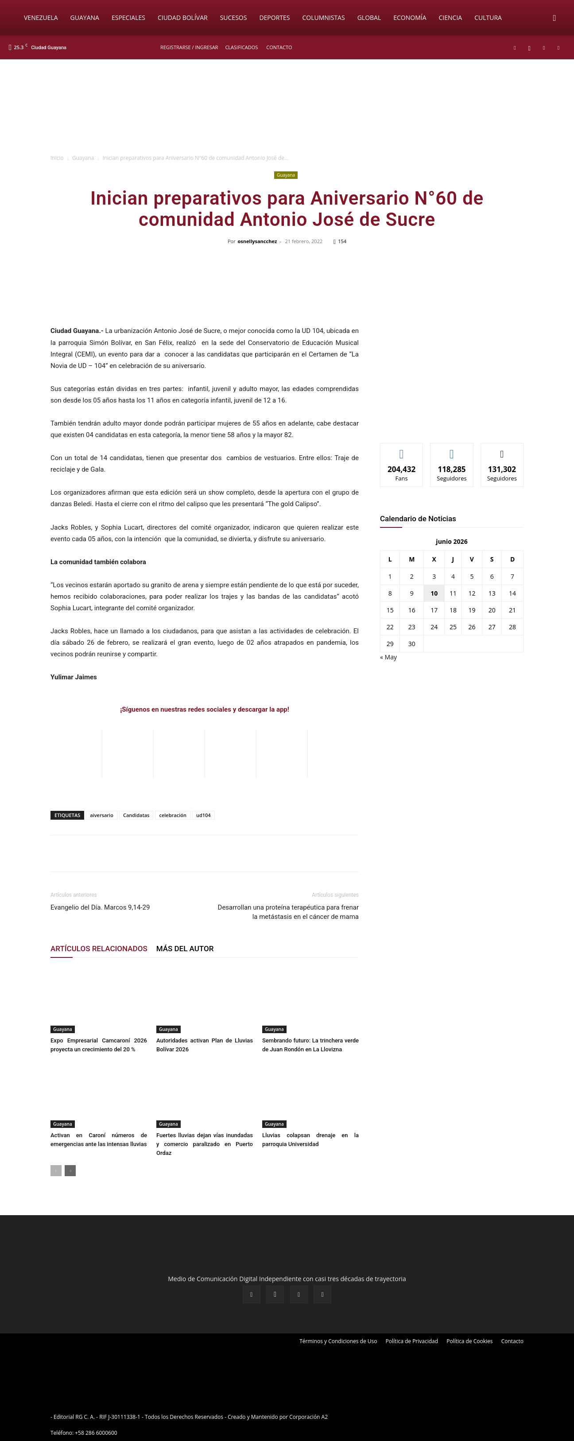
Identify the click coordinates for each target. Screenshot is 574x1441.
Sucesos (233, 17)
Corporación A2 (308, 1417)
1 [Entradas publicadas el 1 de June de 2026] (390, 576)
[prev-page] (56, 1170)
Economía (409, 17)
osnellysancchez (257, 241)
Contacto (279, 47)
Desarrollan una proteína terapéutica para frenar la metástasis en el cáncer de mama (288, 912)
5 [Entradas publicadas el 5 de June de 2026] (471, 576)
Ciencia (450, 17)
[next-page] (70, 1170)
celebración (172, 815)
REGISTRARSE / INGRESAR (189, 47)
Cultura (488, 17)
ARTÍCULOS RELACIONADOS (98, 948)
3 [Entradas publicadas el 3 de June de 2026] (434, 576)
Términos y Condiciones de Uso (338, 1341)
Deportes (274, 17)
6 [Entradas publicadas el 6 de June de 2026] (492, 576)
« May (388, 657)
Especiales (128, 17)
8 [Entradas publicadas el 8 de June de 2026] (390, 593)
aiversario (101, 815)
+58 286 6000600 (96, 1433)
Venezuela (41, 17)
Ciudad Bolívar (183, 17)
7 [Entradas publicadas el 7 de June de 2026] (512, 576)
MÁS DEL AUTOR (185, 948)
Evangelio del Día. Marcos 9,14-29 (100, 907)
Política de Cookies (469, 1341)
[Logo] (13, 17)
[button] (554, 18)
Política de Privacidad (412, 1341)
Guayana (84, 17)
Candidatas (136, 815)
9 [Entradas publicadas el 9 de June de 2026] (412, 593)
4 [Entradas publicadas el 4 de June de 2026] (453, 576)
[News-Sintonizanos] (446, 421)
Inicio (57, 158)
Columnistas (323, 17)
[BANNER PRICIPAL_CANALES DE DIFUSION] (287, 109)
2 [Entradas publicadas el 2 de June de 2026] (412, 576)
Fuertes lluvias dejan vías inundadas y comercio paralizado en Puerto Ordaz (204, 1144)
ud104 (203, 815)
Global (369, 17)
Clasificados (241, 47)
